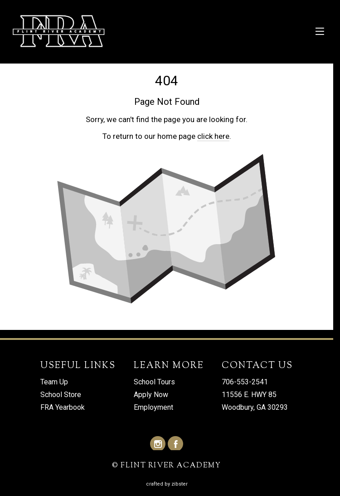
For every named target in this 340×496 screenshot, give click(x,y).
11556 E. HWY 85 (249, 395)
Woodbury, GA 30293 (255, 407)
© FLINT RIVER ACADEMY (166, 466)
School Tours (154, 382)
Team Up (54, 382)
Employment (153, 407)
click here (213, 136)
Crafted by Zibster (167, 484)
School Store (60, 395)
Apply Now (151, 395)
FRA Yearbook (62, 407)
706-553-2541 (245, 382)
